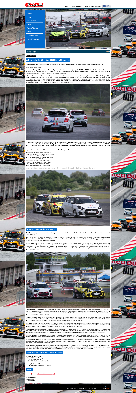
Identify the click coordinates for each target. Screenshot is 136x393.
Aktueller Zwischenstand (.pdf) (46, 374)
